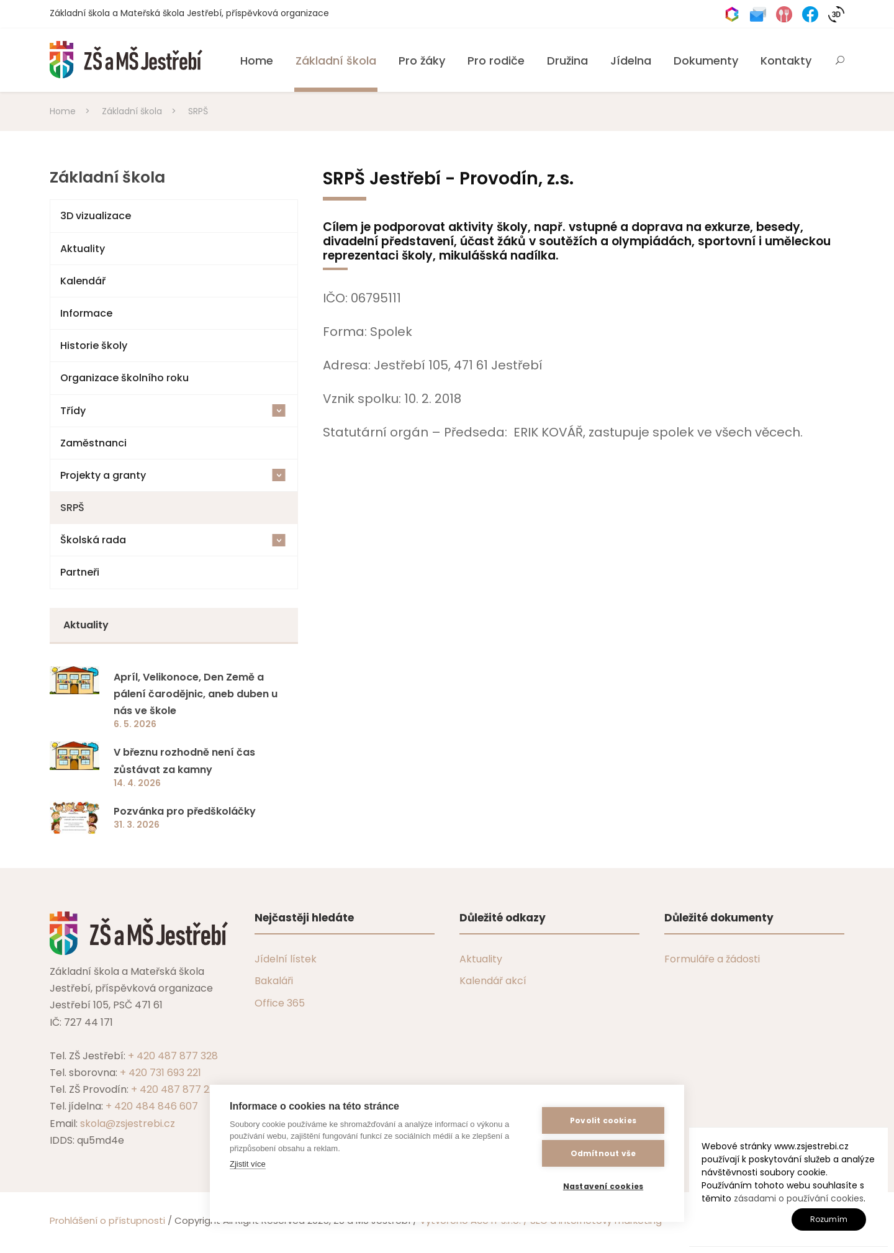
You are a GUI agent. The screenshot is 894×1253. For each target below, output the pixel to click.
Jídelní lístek (286, 959)
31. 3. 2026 (137, 824)
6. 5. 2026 (135, 724)
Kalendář (83, 281)
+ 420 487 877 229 (175, 1089)
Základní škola (336, 60)
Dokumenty (706, 60)
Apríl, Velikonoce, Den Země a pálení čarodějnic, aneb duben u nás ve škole (196, 694)
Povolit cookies (603, 1120)
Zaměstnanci (93, 443)
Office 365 (280, 1003)
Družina (567, 60)
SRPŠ (72, 507)
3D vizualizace (95, 216)
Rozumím (828, 1219)
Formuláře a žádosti (712, 959)
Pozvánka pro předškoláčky (185, 811)
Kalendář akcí (492, 981)
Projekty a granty (173, 475)
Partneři (79, 572)
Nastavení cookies (603, 1186)
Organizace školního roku (124, 378)
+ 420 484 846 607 (152, 1106)
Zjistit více (248, 1164)
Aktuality (82, 249)
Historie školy (93, 345)
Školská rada (173, 540)
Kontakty (786, 60)
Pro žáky (422, 60)
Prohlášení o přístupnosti (107, 1220)
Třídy (173, 411)
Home (256, 60)
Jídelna (630, 60)
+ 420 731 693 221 (160, 1072)
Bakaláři (274, 981)
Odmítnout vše (603, 1153)
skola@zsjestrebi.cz (127, 1123)
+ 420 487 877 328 (173, 1056)
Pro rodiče (496, 60)
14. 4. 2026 (137, 783)
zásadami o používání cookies (799, 1198)
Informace (86, 313)
